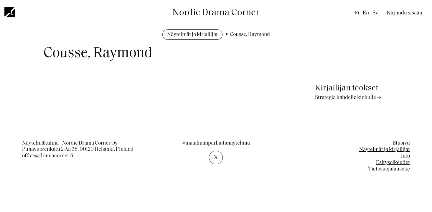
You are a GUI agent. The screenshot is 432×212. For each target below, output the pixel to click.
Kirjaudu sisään (404, 13)
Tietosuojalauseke (389, 169)
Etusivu (401, 143)
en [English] (366, 13)
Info (405, 156)
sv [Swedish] (375, 13)
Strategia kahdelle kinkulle (345, 97)
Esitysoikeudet (393, 162)
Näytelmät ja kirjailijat (192, 34)
